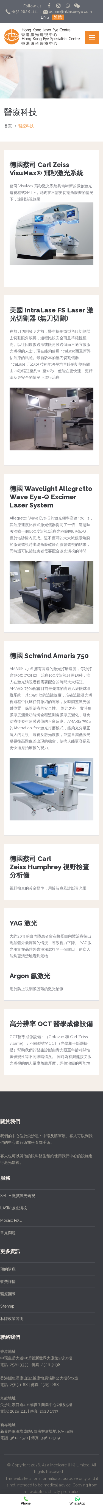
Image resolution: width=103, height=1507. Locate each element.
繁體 (58, 17)
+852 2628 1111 (22, 11)
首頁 (8, 126)
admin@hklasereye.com (68, 11)
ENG (45, 17)
